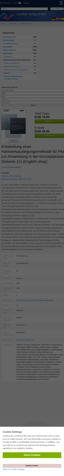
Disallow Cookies (32, 465)
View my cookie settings (14, 469)
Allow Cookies (32, 455)
